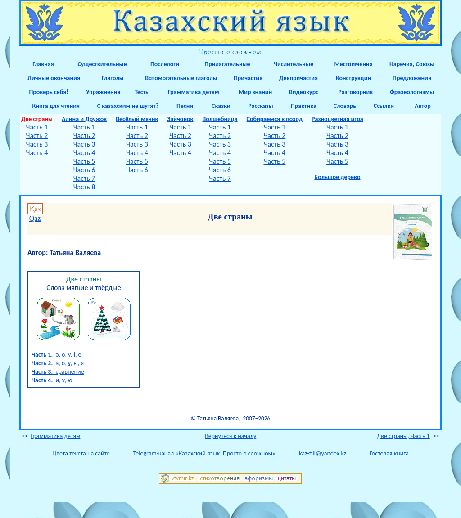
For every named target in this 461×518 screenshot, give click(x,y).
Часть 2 (37, 135)
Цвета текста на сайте (80, 453)
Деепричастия (298, 78)
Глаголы (113, 78)
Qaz (35, 218)
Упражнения (102, 92)
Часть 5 (84, 161)
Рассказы (260, 106)
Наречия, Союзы (411, 64)
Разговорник (353, 92)
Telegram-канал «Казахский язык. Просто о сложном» (204, 453)
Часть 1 (37, 127)
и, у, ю (52, 380)
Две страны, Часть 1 (403, 436)
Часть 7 (84, 178)
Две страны (83, 279)
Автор (423, 106)
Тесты (142, 92)
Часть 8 (84, 187)
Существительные (102, 64)
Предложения (412, 78)
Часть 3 (37, 144)
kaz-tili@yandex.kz (322, 453)
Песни (184, 106)
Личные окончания (53, 78)
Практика (303, 106)
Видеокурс (303, 92)
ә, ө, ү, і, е (56, 354)
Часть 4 (37, 152)
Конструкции (353, 78)
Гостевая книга (389, 453)
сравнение (58, 371)
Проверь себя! (47, 92)
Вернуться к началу (230, 436)
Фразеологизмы (412, 92)
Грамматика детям (191, 92)
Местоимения (353, 64)
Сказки (221, 106)
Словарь (345, 106)
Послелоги (164, 64)
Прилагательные (227, 64)
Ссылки (384, 106)
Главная (43, 64)
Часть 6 (84, 169)
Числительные (293, 64)
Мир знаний (254, 92)
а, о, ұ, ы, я (58, 363)
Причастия (248, 78)
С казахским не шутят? (127, 106)
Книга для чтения (54, 106)
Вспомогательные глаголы (181, 78)
